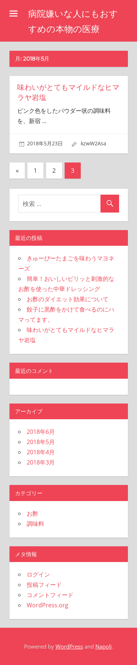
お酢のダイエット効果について (68, 299)
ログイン (38, 574)
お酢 (32, 513)
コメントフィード (50, 595)
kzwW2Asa (93, 143)
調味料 (35, 524)
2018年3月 (41, 462)
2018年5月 (41, 442)
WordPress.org (47, 605)
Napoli (103, 646)
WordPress (69, 646)
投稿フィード (44, 585)
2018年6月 (41, 432)
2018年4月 (41, 452)
